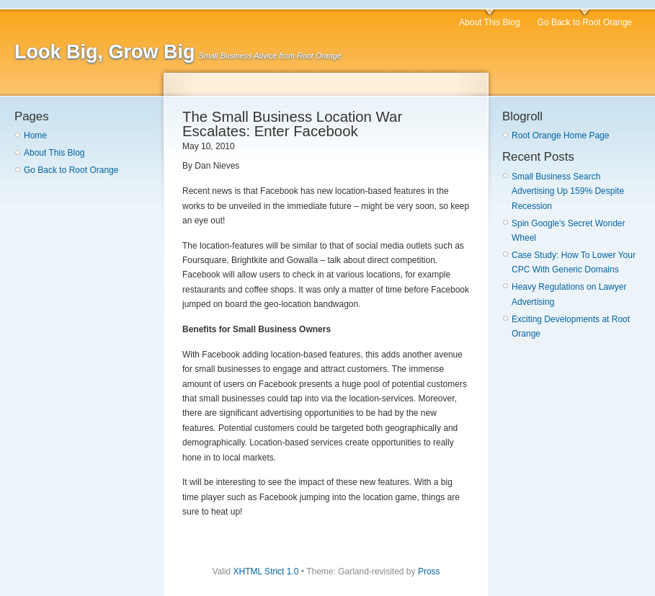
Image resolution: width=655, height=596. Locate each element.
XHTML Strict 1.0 (266, 571)
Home (35, 135)
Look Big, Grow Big (104, 52)
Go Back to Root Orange (585, 22)
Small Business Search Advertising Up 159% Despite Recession (568, 191)
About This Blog (489, 22)
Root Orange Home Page (560, 135)
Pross (429, 571)
